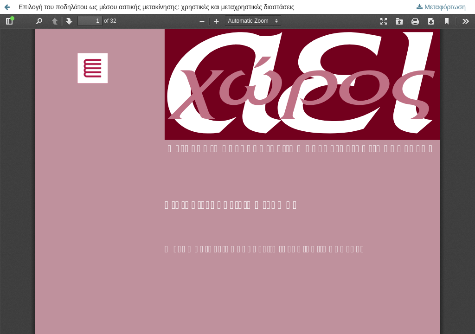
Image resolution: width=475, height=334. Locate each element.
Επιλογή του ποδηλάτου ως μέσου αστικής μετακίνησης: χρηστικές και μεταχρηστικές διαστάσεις (157, 7)
